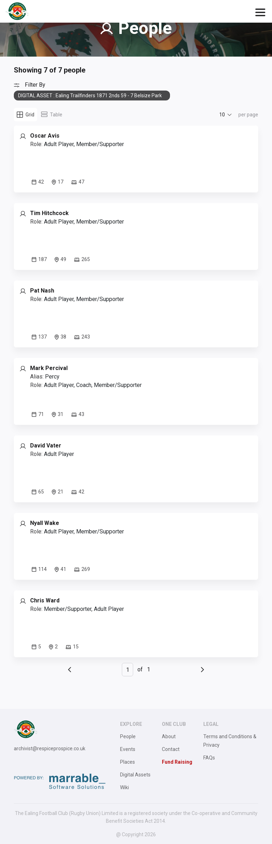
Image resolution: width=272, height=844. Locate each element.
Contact (171, 749)
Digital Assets (135, 774)
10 (222, 114)
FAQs (209, 758)
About (169, 736)
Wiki (124, 787)
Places (127, 762)
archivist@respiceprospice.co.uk (49, 748)
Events (127, 749)
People (128, 736)
